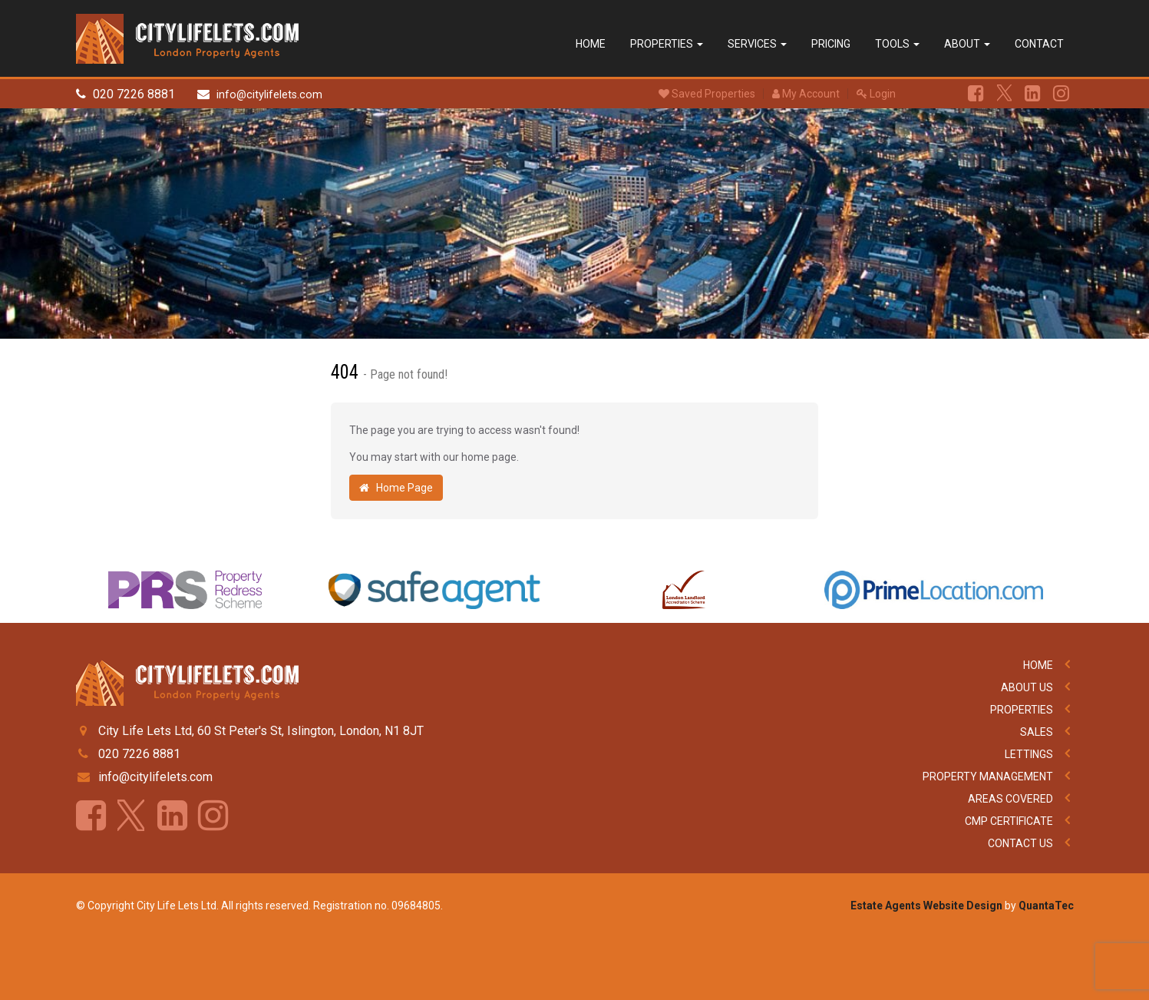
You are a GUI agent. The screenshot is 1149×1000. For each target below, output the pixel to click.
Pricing (830, 44)
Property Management (988, 776)
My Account (806, 94)
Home (591, 44)
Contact (1039, 44)
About (967, 44)
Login (876, 94)
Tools (897, 44)
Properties (666, 44)
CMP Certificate (1009, 821)
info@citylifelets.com (269, 94)
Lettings (1029, 754)
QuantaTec (1046, 905)
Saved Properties (707, 94)
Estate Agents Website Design (926, 905)
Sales (1036, 732)
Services (757, 44)
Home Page (396, 488)
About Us (1027, 687)
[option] (185, 594)
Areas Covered (1010, 799)
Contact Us (1020, 843)
